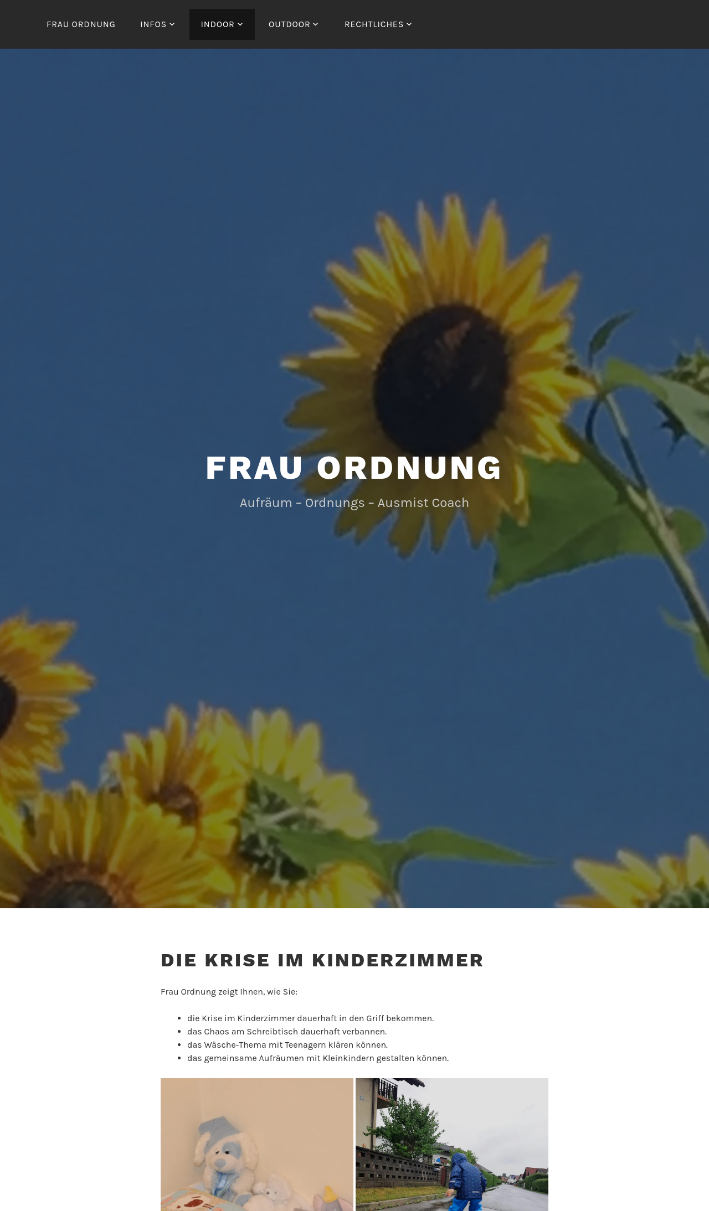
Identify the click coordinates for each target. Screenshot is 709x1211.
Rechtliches (374, 24)
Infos (153, 24)
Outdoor (289, 24)
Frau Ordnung (81, 24)
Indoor (217, 24)
